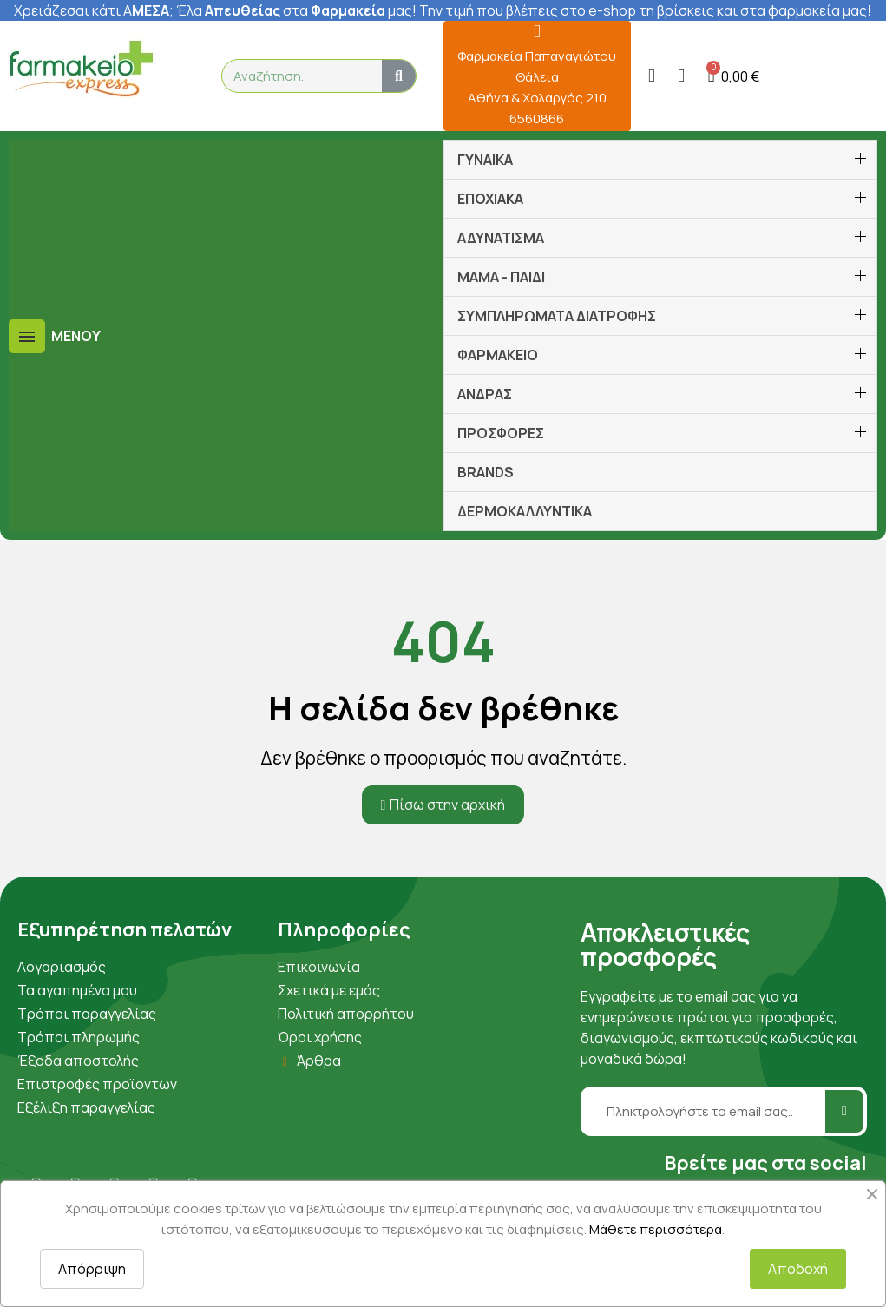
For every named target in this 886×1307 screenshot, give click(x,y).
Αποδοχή (798, 1268)
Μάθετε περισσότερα (655, 1229)
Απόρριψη (92, 1268)
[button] (734, 76)
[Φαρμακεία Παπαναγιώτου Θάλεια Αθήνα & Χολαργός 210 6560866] (537, 32)
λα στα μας (299, 10)
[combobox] (293, 76)
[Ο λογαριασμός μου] (652, 76)
